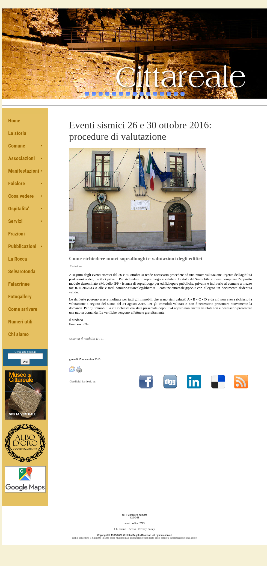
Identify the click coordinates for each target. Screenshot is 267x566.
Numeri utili (20, 322)
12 (162, 91)
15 (182, 91)
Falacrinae (19, 284)
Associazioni (21, 158)
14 (175, 91)
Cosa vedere (21, 196)
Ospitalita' (18, 208)
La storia (17, 133)
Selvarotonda (21, 271)
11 (155, 91)
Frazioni (16, 234)
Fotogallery (19, 296)
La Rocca (17, 259)
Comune (16, 146)
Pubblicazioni (22, 246)
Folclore (16, 183)
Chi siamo (18, 334)
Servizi (15, 221)
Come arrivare (22, 309)
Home (14, 120)
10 (148, 91)
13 (168, 91)
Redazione (76, 266)
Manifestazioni (23, 171)
